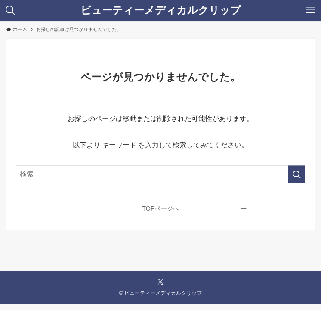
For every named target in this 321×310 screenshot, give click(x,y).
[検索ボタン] (10, 10)
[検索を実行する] (296, 174)
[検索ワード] (160, 174)
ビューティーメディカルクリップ (160, 10)
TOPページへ (160, 208)
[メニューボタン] (310, 10)
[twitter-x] (160, 282)
